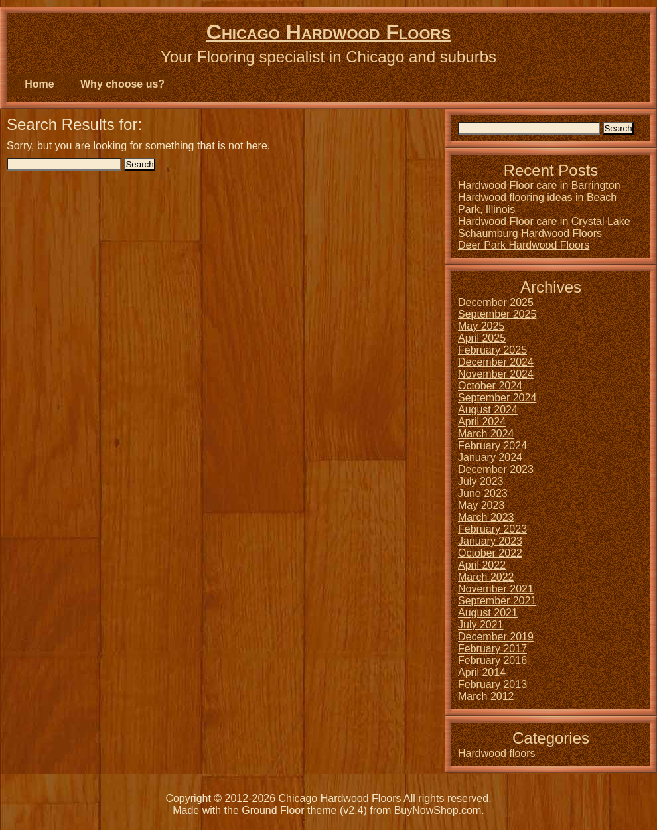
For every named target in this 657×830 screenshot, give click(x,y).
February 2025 (492, 350)
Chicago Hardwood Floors (328, 32)
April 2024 (482, 421)
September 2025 (497, 314)
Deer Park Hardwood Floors (523, 245)
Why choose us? (122, 84)
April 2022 (482, 565)
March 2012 (486, 696)
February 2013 (492, 684)
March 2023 (486, 517)
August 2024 (488, 409)
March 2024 (486, 433)
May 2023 (481, 505)
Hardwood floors (497, 753)
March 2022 (486, 577)
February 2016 (492, 660)
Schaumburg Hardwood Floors (530, 233)
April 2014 (482, 672)
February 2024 (492, 445)
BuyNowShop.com (438, 810)
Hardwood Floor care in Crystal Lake (544, 221)
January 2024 (490, 457)
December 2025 (496, 302)
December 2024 (496, 362)
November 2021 (496, 588)
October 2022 (490, 553)
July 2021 (481, 624)
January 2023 (490, 541)
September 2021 (497, 600)
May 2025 (481, 326)
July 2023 (481, 481)
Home (39, 84)
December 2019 (496, 636)
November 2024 (496, 374)
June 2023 (483, 493)
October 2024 (490, 385)
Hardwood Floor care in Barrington (539, 185)
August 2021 (488, 612)
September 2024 (497, 397)
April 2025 (482, 338)
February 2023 (492, 529)
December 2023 (496, 469)
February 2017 (492, 648)
